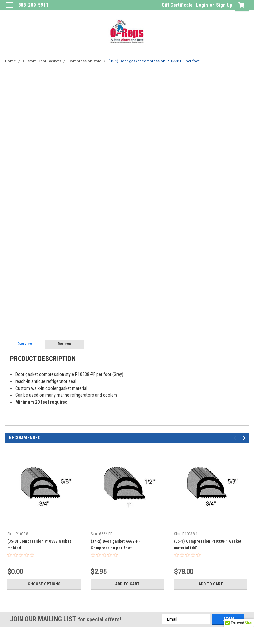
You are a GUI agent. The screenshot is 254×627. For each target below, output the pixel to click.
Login (202, 5)
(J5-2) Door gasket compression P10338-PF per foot (153, 61)
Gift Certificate (177, 5)
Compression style (84, 61)
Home (10, 61)
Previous (235, 437)
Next (245, 437)
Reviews (64, 344)
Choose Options (44, 584)
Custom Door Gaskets (42, 61)
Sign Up (224, 5)
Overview (24, 344)
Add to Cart (127, 584)
